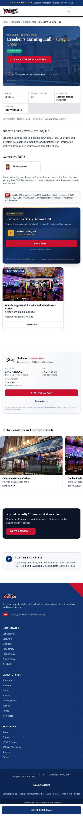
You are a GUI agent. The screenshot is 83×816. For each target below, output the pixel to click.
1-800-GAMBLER (34, 566)
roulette (7, 685)
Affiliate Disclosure (12, 747)
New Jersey (8, 649)
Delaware (7, 639)
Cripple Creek (29, 22)
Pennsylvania (9, 654)
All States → (9, 664)
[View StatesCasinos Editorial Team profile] (26, 74)
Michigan (7, 644)
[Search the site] (69, 10)
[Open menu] (77, 10)
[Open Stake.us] (10, 360)
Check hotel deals (41, 810)
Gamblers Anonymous (60, 774)
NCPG (42, 774)
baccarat (7, 695)
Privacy (6, 752)
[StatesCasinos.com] (10, 10)
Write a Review (21, 531)
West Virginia (9, 659)
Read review (33, 324)
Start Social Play (41, 393)
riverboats (8, 716)
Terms (6, 757)
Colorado (15, 22)
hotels (6, 710)
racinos (6, 705)
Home (6, 22)
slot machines (10, 700)
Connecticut (8, 633)
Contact (6, 737)
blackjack (7, 680)
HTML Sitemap (10, 742)
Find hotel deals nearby (29, 59)
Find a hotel (41, 243)
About (5, 732)
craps (5, 690)
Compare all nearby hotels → (41, 250)
